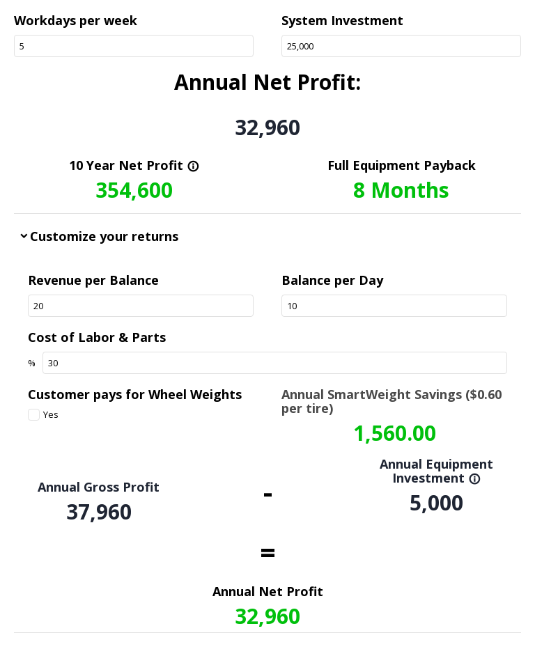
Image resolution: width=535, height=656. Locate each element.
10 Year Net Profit (134, 165)
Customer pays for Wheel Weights (135, 394)
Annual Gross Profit (99, 486)
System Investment (342, 20)
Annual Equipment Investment (436, 470)
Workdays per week (75, 20)
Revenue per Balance (93, 280)
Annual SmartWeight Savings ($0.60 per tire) (391, 401)
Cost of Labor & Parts (97, 337)
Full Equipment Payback (401, 165)
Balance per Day (332, 280)
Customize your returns (104, 236)
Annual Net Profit (267, 591)
